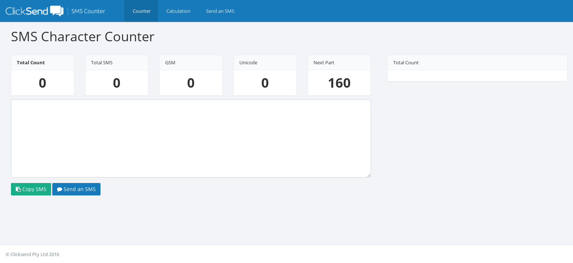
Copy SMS (31, 196)
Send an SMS (76, 196)
